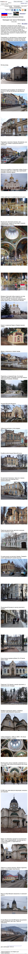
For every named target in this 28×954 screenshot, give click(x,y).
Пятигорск (19, 13)
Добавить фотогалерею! (15, 8)
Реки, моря (24, 6)
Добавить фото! (24, 3)
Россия (6, 13)
